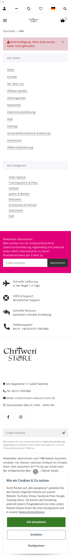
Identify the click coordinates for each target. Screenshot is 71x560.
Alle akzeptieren (36, 522)
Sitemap (12, 126)
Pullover (14, 188)
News (10, 69)
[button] (16, 8)
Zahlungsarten (16, 98)
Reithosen (15, 199)
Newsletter (14, 105)
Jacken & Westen (19, 194)
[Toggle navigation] (5, 20)
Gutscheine (16, 210)
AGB (9, 119)
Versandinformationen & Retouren (29, 133)
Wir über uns (15, 84)
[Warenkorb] (62, 20)
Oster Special (17, 177)
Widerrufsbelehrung (20, 147)
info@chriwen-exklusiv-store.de (35, 398)
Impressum (14, 140)
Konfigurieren (36, 545)
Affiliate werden (17, 91)
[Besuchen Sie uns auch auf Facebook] (8, 417)
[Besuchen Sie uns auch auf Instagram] (20, 417)
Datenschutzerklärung (21, 112)
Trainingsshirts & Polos (23, 182)
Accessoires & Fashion (23, 205)
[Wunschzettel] (40, 8)
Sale (11, 216)
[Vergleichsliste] (28, 8)
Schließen (36, 534)
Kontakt (12, 76)
